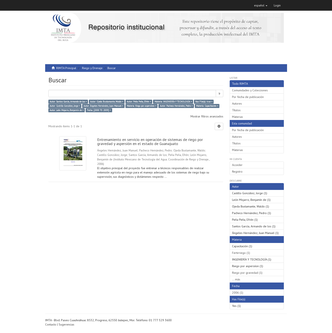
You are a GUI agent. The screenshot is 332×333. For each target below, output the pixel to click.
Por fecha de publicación (248, 97)
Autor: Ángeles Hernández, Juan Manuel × (103, 105)
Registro (237, 171)
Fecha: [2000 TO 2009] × (99, 110)
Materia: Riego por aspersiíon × (141, 105)
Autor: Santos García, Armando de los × (68, 101)
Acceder (237, 165)
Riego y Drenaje (92, 68)
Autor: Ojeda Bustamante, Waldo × (106, 101)
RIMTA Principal (66, 68)
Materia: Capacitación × (207, 105)
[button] (261, 5)
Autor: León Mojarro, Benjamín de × (66, 110)
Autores (237, 103)
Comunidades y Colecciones (250, 90)
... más (236, 279)
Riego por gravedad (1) (247, 273)
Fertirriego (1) (241, 253)
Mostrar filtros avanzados (207, 116)
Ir (219, 93)
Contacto (50, 324)
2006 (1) (237, 293)
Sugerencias (66, 324)
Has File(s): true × (203, 101)
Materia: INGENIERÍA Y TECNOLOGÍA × (173, 101)
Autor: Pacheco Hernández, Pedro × (176, 105)
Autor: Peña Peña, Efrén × (139, 101)
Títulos (236, 110)
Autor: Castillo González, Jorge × (65, 105)
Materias (237, 117)
